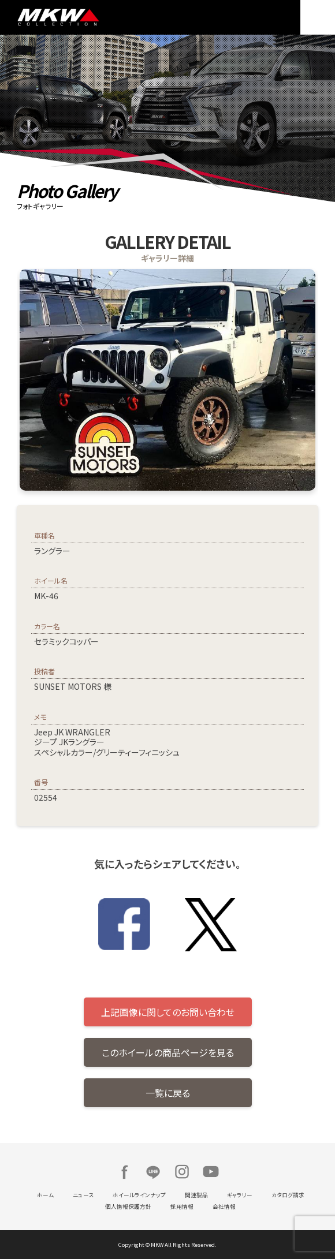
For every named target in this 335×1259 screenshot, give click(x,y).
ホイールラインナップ (139, 1195)
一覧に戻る (168, 1093)
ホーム (45, 1195)
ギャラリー (239, 1195)
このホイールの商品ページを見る (168, 1052)
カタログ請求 (287, 1195)
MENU (317, 17)
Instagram (182, 1171)
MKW (89, 17)
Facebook (124, 1171)
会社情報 (224, 1206)
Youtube (210, 1171)
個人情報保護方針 (128, 1206)
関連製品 (196, 1195)
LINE (153, 1171)
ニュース (83, 1195)
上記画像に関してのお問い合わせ (167, 1012)
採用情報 (181, 1206)
